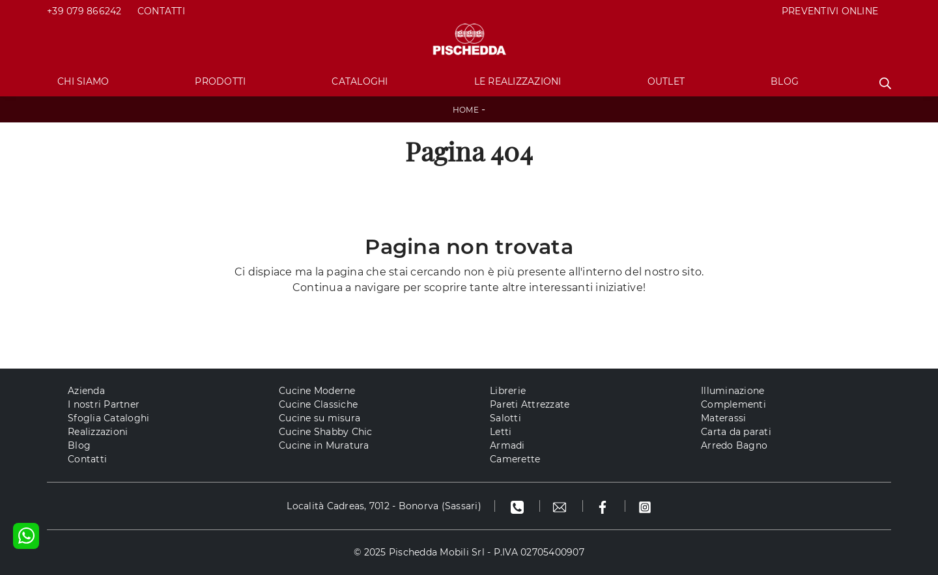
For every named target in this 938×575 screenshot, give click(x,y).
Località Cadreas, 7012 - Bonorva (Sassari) (384, 506)
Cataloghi (360, 81)
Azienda (86, 391)
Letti (500, 432)
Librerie (508, 391)
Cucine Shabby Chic (326, 432)
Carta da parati (736, 432)
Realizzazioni (98, 432)
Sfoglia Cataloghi (108, 418)
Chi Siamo (83, 81)
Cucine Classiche (318, 404)
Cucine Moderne (317, 391)
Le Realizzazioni (517, 81)
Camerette (515, 459)
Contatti (161, 11)
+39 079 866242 (84, 11)
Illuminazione (732, 391)
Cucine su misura (319, 418)
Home (466, 110)
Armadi (507, 445)
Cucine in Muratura (324, 445)
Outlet (666, 81)
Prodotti (220, 81)
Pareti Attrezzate (529, 404)
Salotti (505, 418)
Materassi (723, 418)
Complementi (733, 404)
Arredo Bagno (734, 445)
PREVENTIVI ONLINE (830, 11)
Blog (785, 81)
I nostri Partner (103, 404)
